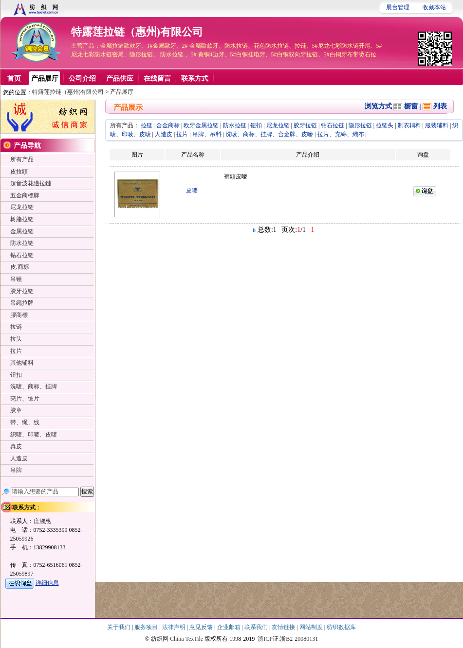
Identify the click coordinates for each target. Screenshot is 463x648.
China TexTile (186, 638)
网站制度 (311, 627)
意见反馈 (201, 627)
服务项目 (146, 627)
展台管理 (397, 7)
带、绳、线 (24, 422)
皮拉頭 (19, 171)
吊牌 (16, 470)
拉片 (182, 134)
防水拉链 (234, 125)
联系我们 (256, 627)
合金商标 (168, 125)
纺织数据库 (341, 627)
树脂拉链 (22, 219)
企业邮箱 (229, 627)
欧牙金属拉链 (201, 125)
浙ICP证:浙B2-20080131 (288, 638)
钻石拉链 (332, 125)
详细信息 (47, 582)
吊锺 (16, 279)
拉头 (16, 338)
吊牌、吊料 (207, 134)
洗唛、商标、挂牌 (33, 386)
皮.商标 (19, 266)
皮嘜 (192, 190)
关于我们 (119, 627)
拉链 (146, 125)
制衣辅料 (409, 125)
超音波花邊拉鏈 (30, 183)
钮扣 (256, 125)
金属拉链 (22, 231)
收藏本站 (434, 7)
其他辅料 (22, 362)
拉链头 (384, 125)
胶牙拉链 (305, 125)
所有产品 (22, 159)
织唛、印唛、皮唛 (33, 434)
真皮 (16, 446)
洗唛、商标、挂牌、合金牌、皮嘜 (269, 134)
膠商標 (19, 315)
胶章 (16, 410)
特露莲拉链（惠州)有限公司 (137, 32)
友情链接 (284, 627)
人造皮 (163, 134)
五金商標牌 (24, 195)
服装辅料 (436, 125)
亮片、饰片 (24, 398)
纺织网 (159, 638)
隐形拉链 (360, 125)
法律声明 (174, 627)
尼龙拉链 (278, 125)
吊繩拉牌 (22, 302)
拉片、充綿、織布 (340, 134)
